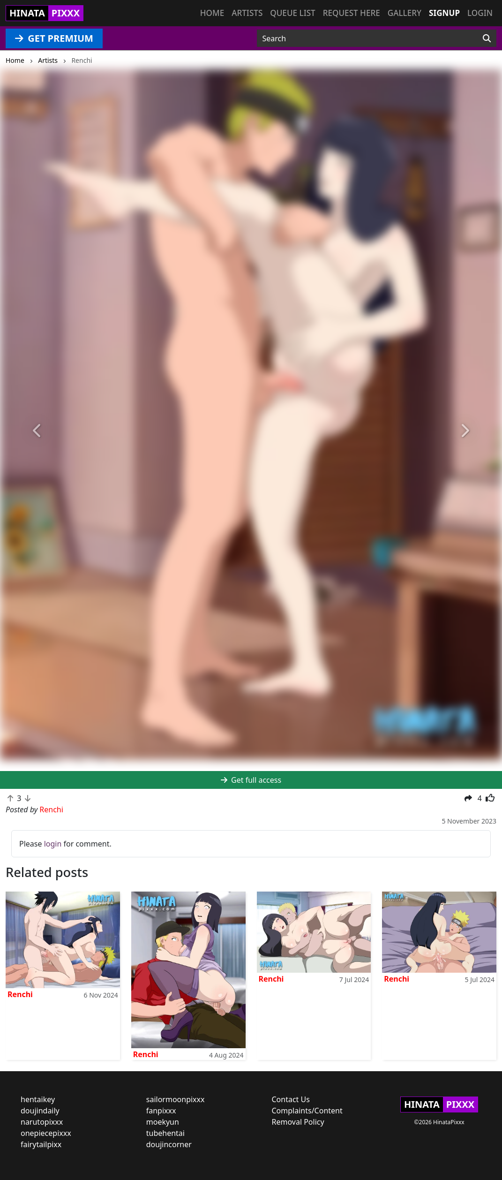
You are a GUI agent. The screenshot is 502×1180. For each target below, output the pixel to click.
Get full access (251, 780)
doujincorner (169, 1144)
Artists (247, 13)
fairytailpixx (41, 1144)
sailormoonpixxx (175, 1099)
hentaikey (38, 1099)
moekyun (162, 1122)
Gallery (404, 13)
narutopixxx (42, 1122)
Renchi (20, 994)
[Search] (486, 38)
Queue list (292, 13)
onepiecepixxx (46, 1133)
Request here (351, 13)
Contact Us (291, 1099)
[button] (37, 431)
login (53, 844)
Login (480, 13)
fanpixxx (161, 1110)
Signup (444, 13)
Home (212, 13)
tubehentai (165, 1133)
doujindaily (40, 1110)
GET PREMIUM (54, 38)
